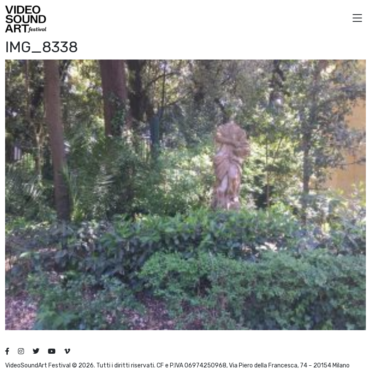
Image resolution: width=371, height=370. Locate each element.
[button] (357, 19)
